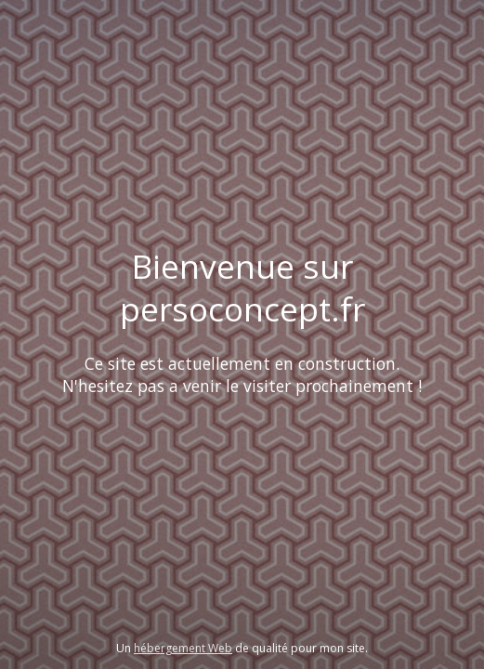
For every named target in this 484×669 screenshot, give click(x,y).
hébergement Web (183, 648)
